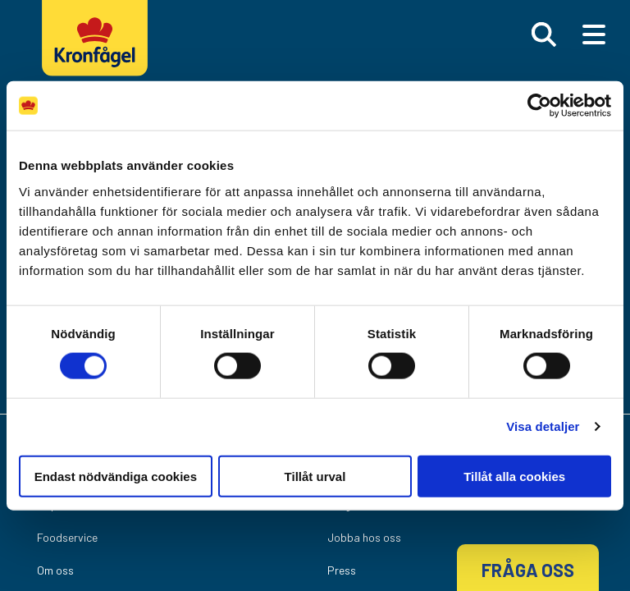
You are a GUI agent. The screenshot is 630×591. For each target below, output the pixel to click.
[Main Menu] (593, 34)
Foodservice (67, 537)
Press (341, 570)
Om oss (55, 570)
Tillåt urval (315, 476)
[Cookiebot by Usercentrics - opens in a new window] (539, 106)
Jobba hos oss (364, 537)
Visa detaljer (542, 426)
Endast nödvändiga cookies (115, 476)
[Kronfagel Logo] (99, 53)
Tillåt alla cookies (514, 476)
